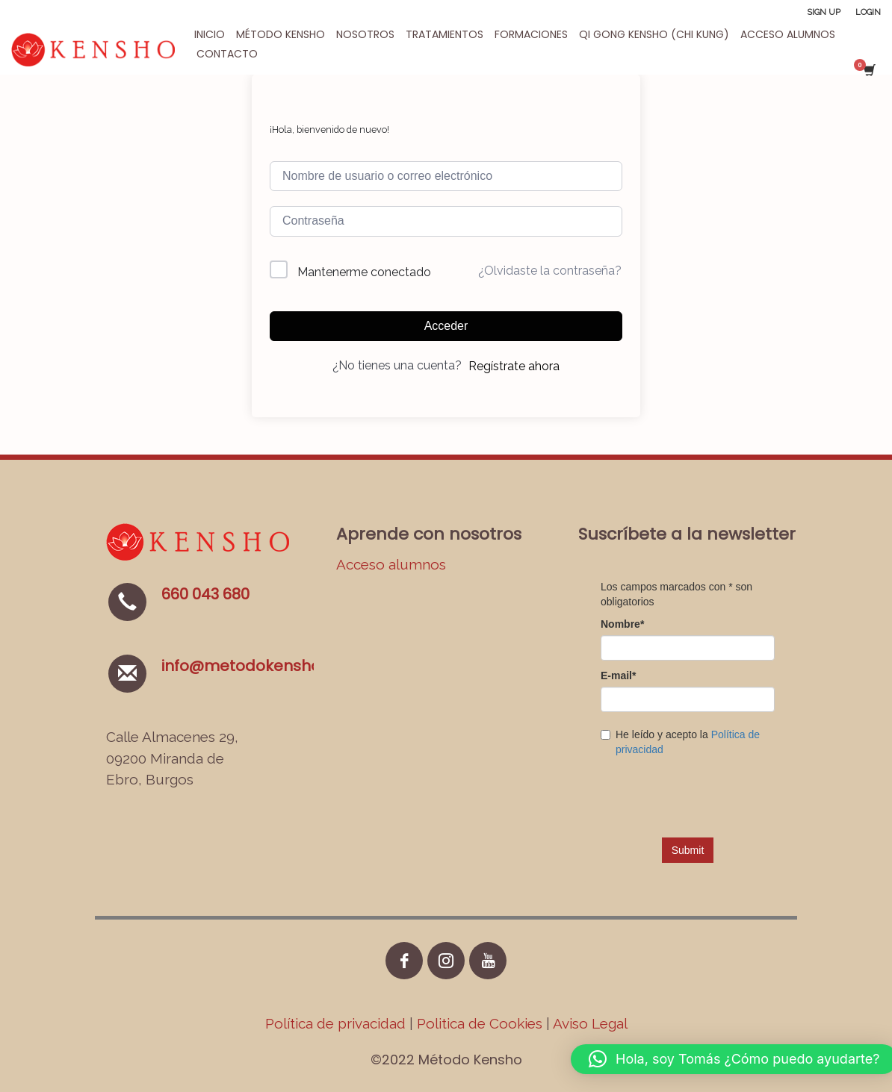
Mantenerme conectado (364, 272)
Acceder (446, 325)
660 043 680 (205, 594)
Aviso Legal (590, 1023)
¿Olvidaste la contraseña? (550, 270)
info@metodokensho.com (259, 665)
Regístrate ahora (514, 366)
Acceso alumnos (391, 564)
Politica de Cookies (479, 1023)
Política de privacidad (337, 1023)
